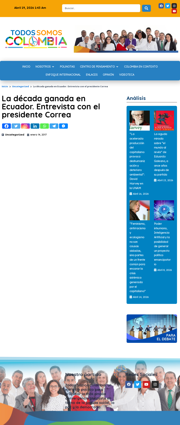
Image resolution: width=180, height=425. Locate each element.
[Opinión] (108, 75)
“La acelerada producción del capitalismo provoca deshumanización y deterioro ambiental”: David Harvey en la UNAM (137, 161)
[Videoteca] (127, 75)
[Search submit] (146, 8)
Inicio (5, 86)
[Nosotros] (45, 67)
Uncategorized (20, 86)
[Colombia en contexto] (140, 67)
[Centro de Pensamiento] (99, 67)
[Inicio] (26, 67)
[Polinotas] (67, 67)
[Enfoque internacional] (63, 75)
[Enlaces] (91, 75)
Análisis (137, 97)
